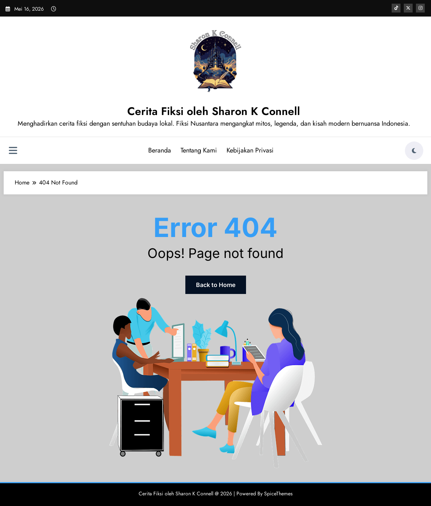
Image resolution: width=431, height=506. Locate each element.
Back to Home (215, 284)
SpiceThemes (278, 493)
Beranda (159, 150)
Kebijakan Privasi (250, 150)
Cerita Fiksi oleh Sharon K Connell (213, 111)
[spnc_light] (414, 150)
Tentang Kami (199, 150)
